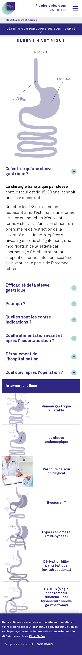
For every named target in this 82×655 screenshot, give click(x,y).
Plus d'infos (37, 640)
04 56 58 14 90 (57, 10)
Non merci (45, 648)
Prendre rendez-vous (51, 5)
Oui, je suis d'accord (18, 648)
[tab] (41, 171)
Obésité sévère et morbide (21, 20)
